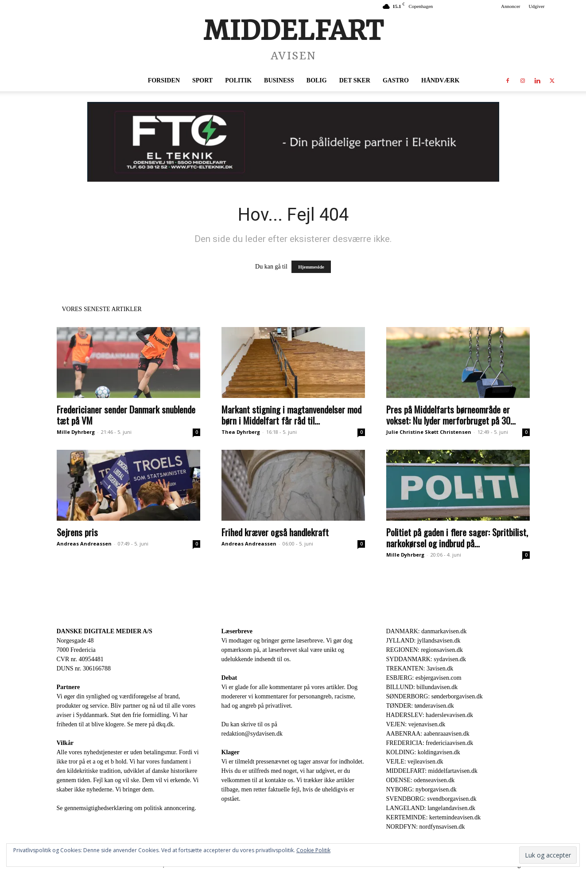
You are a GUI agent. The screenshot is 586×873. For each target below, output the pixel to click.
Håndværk (440, 80)
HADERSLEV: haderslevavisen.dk (429, 715)
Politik (238, 80)
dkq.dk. (165, 724)
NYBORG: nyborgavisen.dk (421, 789)
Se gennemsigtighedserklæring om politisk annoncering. (126, 808)
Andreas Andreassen (84, 543)
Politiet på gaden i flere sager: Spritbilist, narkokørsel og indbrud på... (457, 537)
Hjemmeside (311, 266)
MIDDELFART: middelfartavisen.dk (432, 771)
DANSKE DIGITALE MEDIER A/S (104, 631)
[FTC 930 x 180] (293, 142)
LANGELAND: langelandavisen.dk (430, 808)
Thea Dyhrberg (240, 432)
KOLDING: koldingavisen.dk (423, 752)
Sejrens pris (77, 532)
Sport (202, 80)
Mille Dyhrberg (76, 432)
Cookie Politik (313, 850)
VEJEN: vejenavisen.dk (416, 724)
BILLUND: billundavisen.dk (422, 687)
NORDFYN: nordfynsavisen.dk (425, 826)
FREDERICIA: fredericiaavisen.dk (429, 743)
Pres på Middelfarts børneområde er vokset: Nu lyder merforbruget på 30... (451, 414)
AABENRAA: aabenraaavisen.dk (428, 733)
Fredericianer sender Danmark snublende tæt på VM (126, 414)
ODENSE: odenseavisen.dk (420, 780)
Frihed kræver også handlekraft (275, 532)
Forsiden (164, 80)
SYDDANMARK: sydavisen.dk (426, 659)
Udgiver (536, 6)
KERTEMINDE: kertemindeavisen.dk (433, 817)
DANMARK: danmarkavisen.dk (426, 631)
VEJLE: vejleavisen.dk (414, 761)
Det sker (354, 80)
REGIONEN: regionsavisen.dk (424, 650)
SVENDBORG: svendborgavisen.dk (431, 798)
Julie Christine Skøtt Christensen (428, 432)
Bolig (317, 80)
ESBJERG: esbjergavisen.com (424, 677)
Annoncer (510, 6)
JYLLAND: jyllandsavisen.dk (423, 640)
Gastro (396, 80)
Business (279, 80)
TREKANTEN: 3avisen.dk (420, 668)
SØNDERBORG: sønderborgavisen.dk (434, 696)
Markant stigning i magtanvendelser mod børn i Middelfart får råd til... (291, 414)
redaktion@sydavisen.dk (252, 733)
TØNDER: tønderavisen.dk (420, 705)
